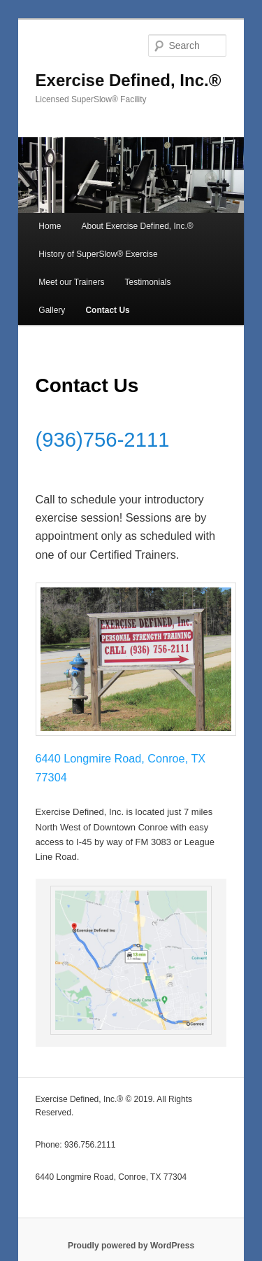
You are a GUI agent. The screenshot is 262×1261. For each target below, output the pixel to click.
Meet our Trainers (71, 282)
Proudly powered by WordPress (131, 1245)
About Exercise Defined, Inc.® (137, 226)
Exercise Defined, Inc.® (128, 80)
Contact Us (107, 310)
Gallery (51, 310)
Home (49, 226)
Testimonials (147, 282)
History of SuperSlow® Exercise (97, 254)
